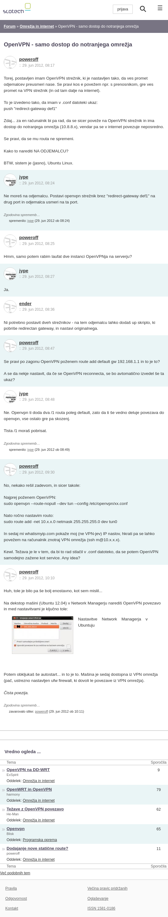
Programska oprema (40, 840)
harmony (13, 794)
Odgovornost (16, 898)
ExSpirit (12, 775)
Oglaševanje (97, 898)
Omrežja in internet (39, 781)
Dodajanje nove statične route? (37, 848)
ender (25, 303)
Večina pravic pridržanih (107, 888)
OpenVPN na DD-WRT (28, 769)
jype (24, 177)
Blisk (10, 834)
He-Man (13, 814)
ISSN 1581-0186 (101, 908)
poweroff (28, 59)
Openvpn (16, 828)
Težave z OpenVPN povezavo (35, 809)
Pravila (11, 888)
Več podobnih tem (15, 873)
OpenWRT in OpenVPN (29, 789)
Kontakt (11, 908)
